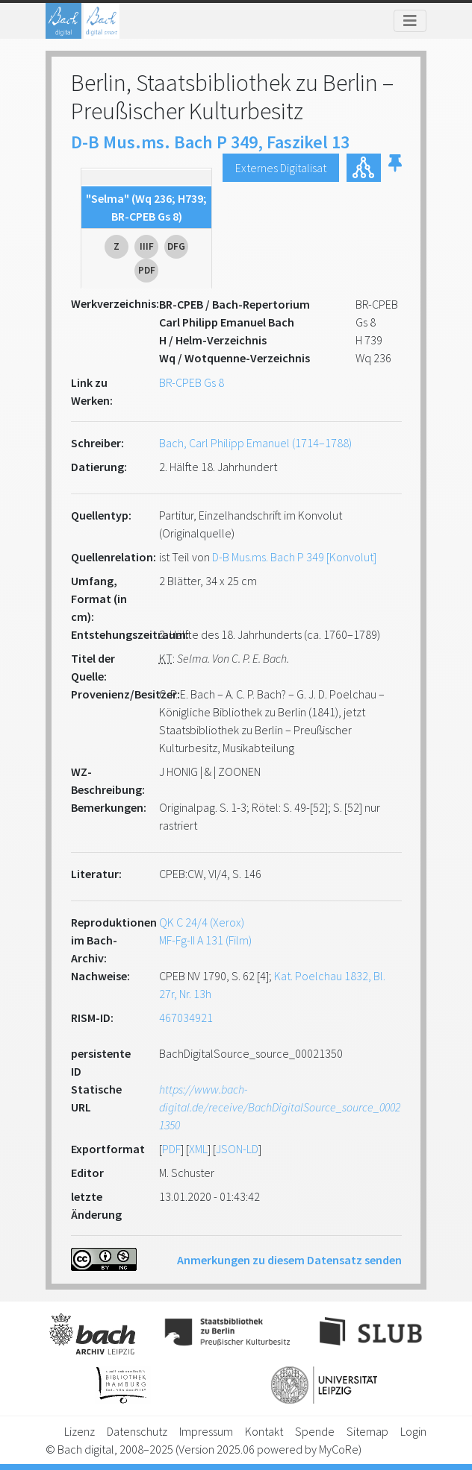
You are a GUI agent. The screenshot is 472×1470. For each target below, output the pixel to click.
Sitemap (367, 1431)
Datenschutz (137, 1431)
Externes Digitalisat (280, 167)
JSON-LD (237, 1148)
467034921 (186, 1017)
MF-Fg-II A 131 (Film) (205, 940)
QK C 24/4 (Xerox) (201, 922)
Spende (315, 1431)
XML (198, 1148)
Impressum (206, 1431)
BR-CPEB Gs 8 (191, 382)
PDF (171, 1148)
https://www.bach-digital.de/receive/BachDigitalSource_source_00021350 (279, 1107)
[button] (395, 168)
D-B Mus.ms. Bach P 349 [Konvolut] (294, 556)
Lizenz (79, 1431)
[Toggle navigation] (410, 21)
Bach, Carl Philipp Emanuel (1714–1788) (255, 442)
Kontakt (264, 1431)
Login (413, 1431)
